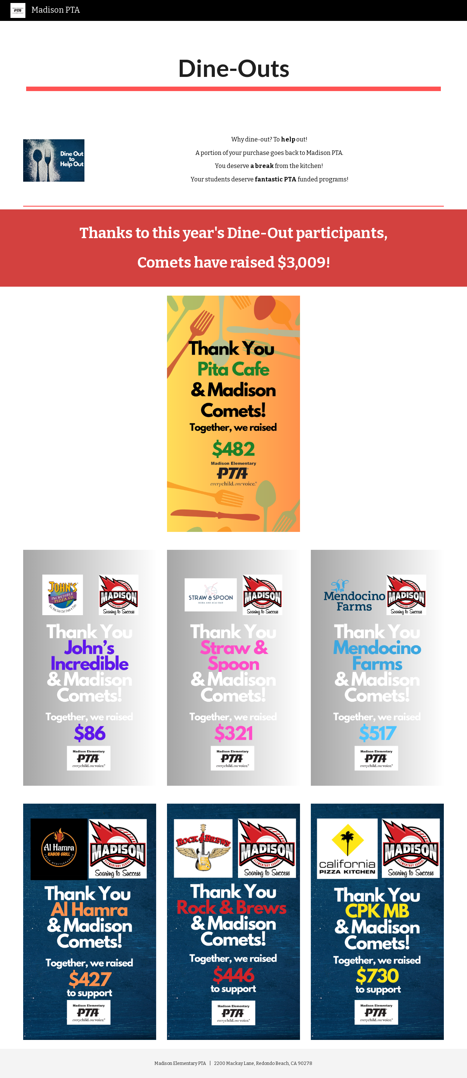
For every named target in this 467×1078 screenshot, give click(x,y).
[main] (233, 72)
